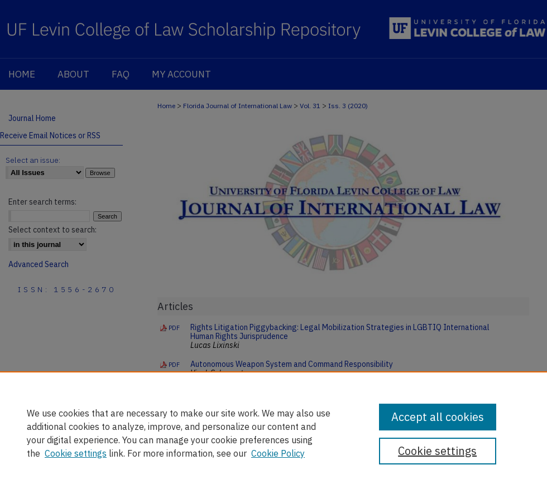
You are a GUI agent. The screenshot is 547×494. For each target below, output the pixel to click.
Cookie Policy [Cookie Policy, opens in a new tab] (278, 453)
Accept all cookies (437, 416)
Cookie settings (76, 453)
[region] (273, 432)
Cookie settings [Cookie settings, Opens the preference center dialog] (437, 450)
